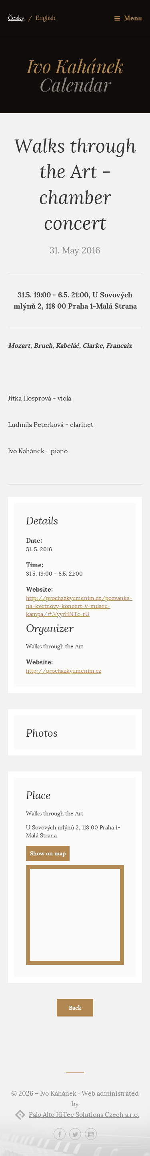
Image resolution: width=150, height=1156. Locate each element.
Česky (16, 18)
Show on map (48, 853)
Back (75, 1007)
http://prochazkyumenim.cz (63, 671)
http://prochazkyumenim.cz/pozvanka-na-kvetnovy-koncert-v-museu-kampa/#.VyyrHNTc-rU (79, 606)
